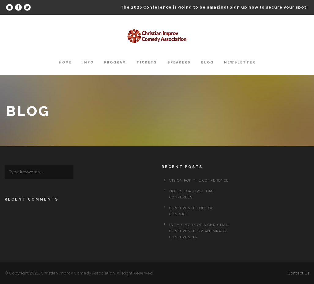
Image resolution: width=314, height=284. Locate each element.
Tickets (146, 62)
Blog (207, 62)
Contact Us (298, 273)
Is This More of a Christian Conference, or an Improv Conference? (199, 231)
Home (65, 62)
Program (115, 62)
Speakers (179, 62)
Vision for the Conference (199, 180)
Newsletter (240, 62)
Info (88, 62)
